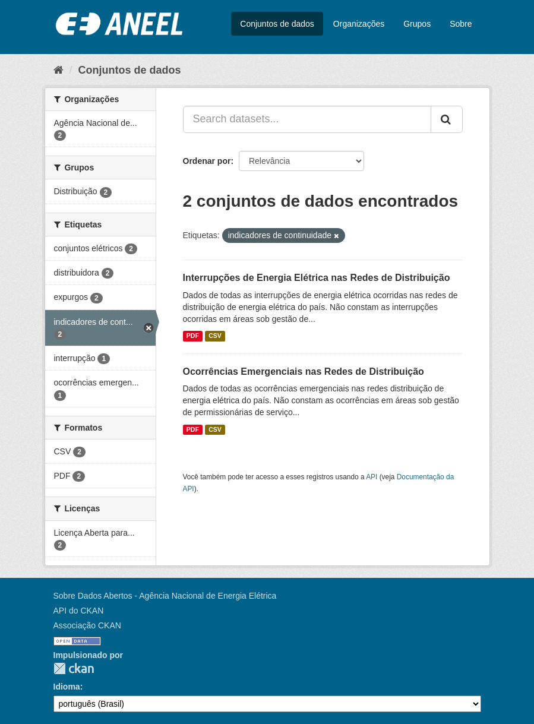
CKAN (73, 668)
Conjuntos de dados (277, 24)
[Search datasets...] (307, 119)
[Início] (58, 70)
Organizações (358, 24)
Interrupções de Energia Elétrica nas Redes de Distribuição (316, 278)
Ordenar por (207, 161)
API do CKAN (78, 610)
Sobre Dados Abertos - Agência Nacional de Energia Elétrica (165, 595)
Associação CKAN (87, 625)
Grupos (417, 24)
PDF (193, 336)
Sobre (461, 24)
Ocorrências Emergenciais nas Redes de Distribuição (303, 371)
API (371, 477)
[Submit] (447, 119)
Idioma (66, 686)
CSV (215, 336)
